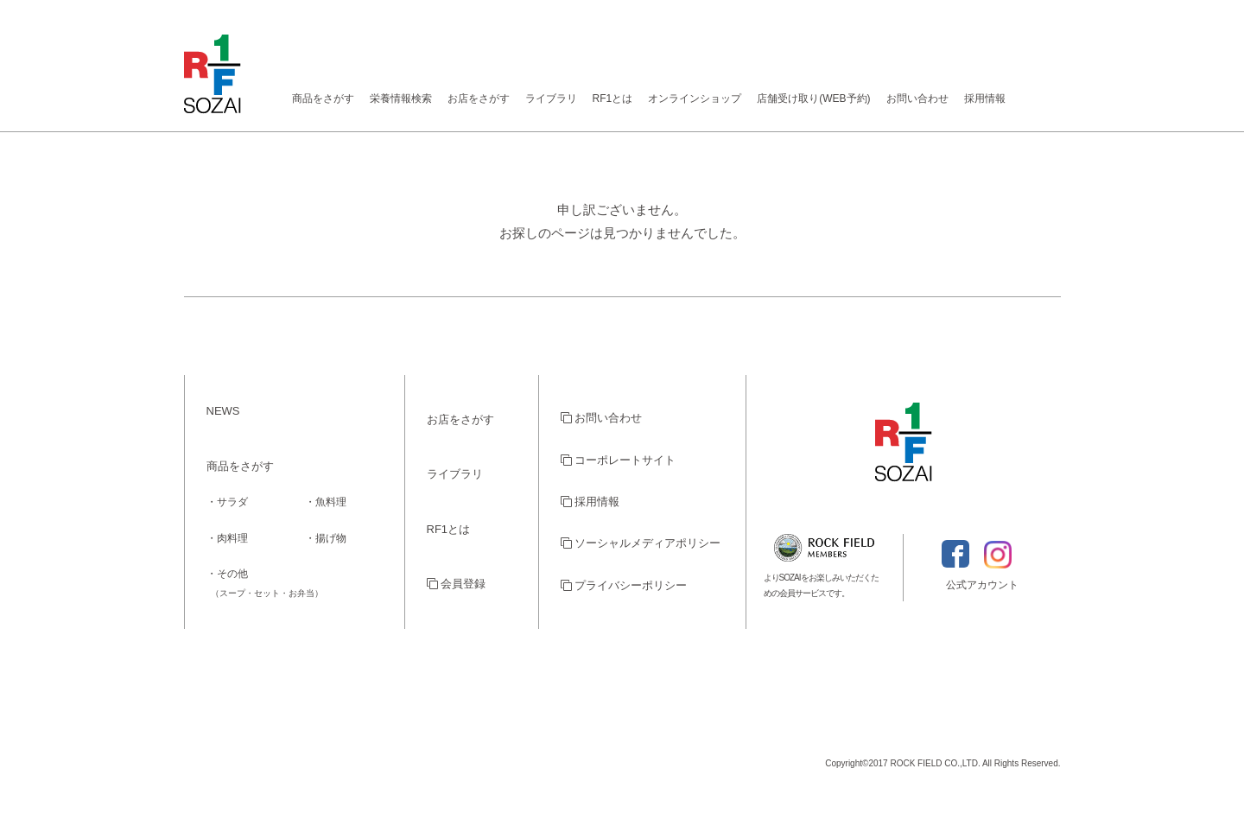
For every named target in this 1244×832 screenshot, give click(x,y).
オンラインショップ (694, 98)
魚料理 (330, 502)
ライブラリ (551, 98)
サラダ (232, 502)
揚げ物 (330, 538)
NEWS (223, 410)
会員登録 (456, 583)
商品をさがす (323, 98)
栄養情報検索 (401, 98)
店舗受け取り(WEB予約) (813, 98)
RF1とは (613, 98)
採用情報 (985, 98)
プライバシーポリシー (624, 585)
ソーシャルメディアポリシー (641, 543)
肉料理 (232, 538)
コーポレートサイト (618, 460)
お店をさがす (478, 98)
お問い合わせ (917, 98)
